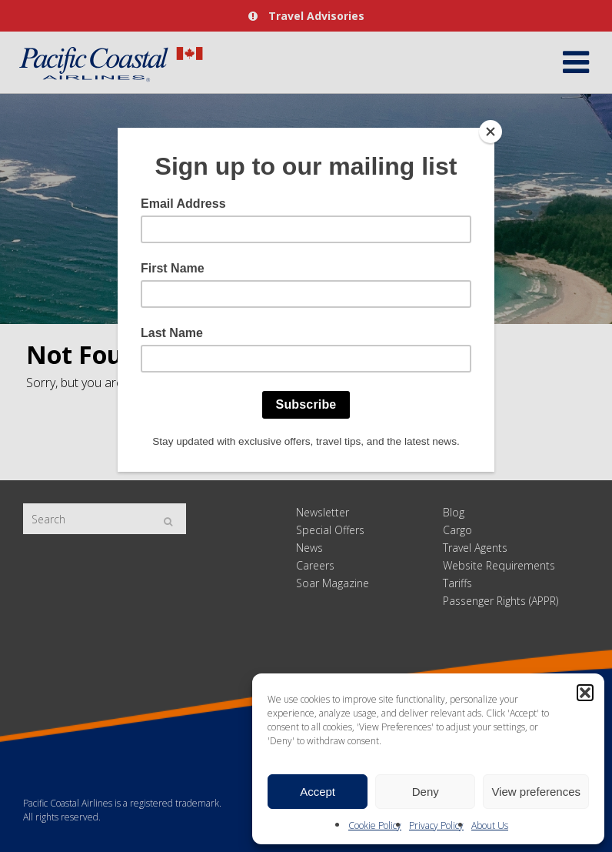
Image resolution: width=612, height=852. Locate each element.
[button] (585, 692)
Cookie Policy (374, 825)
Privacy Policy (436, 825)
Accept (317, 791)
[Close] (490, 131)
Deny (425, 791)
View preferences (535, 791)
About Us (489, 825)
